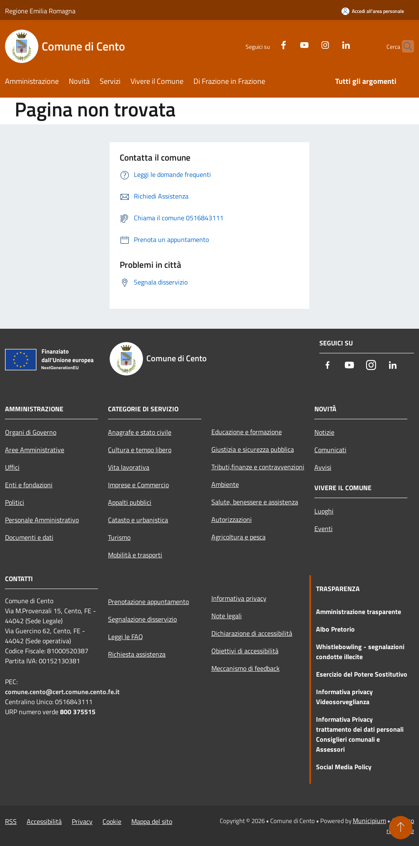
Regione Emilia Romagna (40, 11)
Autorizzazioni (231, 519)
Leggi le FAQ (125, 637)
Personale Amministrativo (42, 520)
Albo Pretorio (335, 629)
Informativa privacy (238, 598)
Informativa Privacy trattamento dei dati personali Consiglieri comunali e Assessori (360, 734)
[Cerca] (404, 46)
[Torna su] (400, 827)
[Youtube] (288, 44)
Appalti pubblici (129, 502)
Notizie (324, 432)
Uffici (12, 467)
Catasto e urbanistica (138, 520)
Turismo (119, 537)
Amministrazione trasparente (358, 612)
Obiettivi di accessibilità (244, 651)
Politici (14, 502)
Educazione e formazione (246, 432)
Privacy (82, 821)
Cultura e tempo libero (139, 450)
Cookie (112, 821)
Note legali (226, 616)
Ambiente (225, 484)
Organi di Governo (30, 432)
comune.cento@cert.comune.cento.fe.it (62, 692)
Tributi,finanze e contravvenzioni (257, 467)
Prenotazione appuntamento (148, 602)
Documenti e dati (29, 537)
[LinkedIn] (329, 44)
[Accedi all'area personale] (372, 11)
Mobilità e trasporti (135, 555)
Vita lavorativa (128, 467)
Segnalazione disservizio (142, 619)
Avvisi (322, 467)
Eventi (323, 529)
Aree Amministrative (34, 450)
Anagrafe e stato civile (139, 432)
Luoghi (324, 511)
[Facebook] (267, 44)
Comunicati (330, 450)
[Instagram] (309, 44)
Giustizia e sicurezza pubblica (252, 449)
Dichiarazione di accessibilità (251, 633)
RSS (11, 821)
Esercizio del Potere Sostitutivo (361, 674)
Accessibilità (44, 821)
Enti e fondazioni (29, 485)
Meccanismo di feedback (245, 668)
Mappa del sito (151, 821)
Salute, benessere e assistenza (254, 502)
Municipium (369, 821)
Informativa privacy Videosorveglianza (344, 697)
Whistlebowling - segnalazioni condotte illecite (360, 652)
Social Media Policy (343, 767)
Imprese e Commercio (138, 485)
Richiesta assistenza (137, 654)
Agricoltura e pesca (238, 537)
